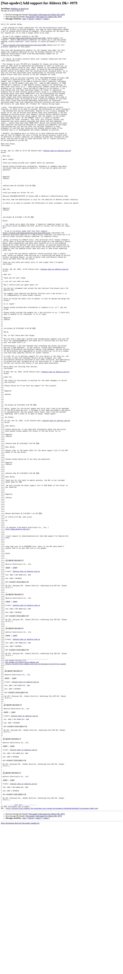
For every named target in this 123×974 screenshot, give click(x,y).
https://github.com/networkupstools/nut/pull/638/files (27, 274)
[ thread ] (31, 19)
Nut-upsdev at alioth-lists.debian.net (22, 785)
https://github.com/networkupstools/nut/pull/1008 (24, 49)
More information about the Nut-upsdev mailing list (20, 972)
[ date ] (24, 19)
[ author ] (46, 19)
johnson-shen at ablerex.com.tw (56, 176)
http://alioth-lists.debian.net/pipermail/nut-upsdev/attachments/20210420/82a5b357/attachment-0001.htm (51, 957)
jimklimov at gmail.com (19, 9)
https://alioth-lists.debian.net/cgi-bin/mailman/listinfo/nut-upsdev (35, 787)
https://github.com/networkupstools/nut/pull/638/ (24, 41)
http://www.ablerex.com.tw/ (17, 628)
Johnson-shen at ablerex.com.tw (26, 678)
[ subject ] (38, 19)
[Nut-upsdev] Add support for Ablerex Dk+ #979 (46, 15)
